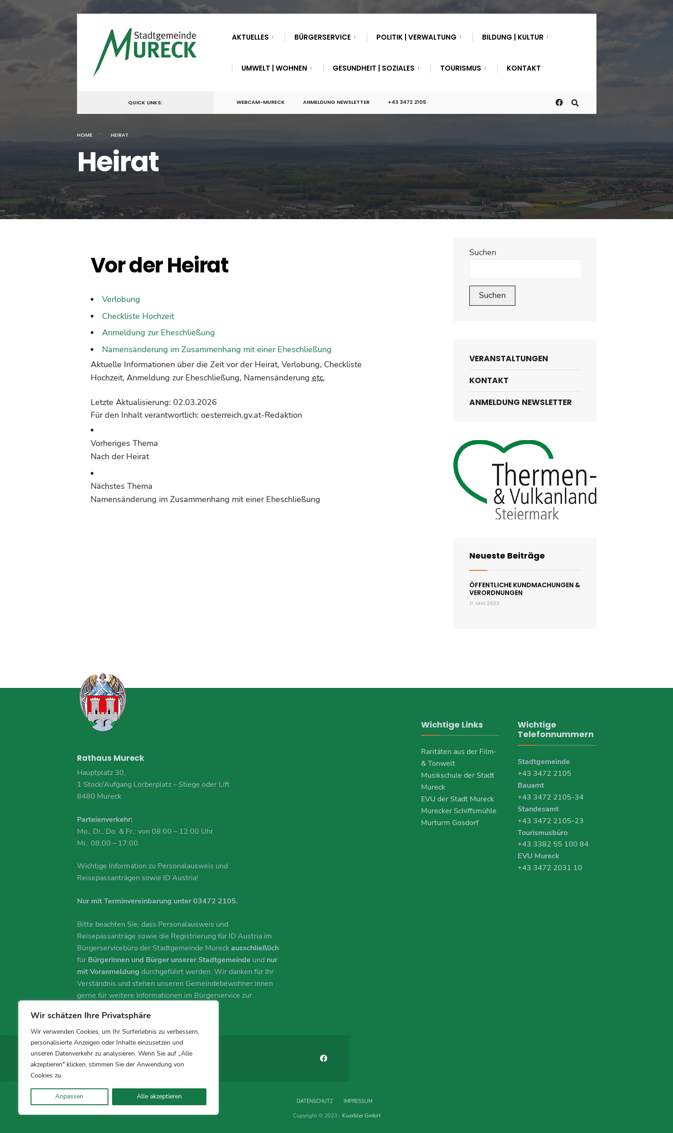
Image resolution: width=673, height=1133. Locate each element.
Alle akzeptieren (159, 1096)
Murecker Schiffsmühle (459, 811)
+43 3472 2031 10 (550, 868)
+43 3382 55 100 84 (553, 844)
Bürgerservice (322, 37)
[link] (256, 450)
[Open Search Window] (574, 102)
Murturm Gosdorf (449, 823)
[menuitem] (258, 35)
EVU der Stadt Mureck (457, 799)
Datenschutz (315, 1100)
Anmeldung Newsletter (336, 102)
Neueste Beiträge (507, 555)
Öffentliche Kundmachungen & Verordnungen (524, 588)
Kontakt (524, 68)
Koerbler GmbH (361, 1114)
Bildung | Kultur (513, 37)
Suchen (482, 252)
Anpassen (69, 1096)
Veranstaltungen (508, 358)
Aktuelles (250, 37)
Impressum (358, 1100)
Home (84, 134)
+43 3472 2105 (407, 102)
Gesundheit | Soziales (374, 68)
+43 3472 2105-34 (551, 797)
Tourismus (460, 68)
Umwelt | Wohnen (274, 68)
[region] (118, 1057)
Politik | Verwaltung (416, 37)
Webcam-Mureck (260, 102)
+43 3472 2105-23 (551, 821)
